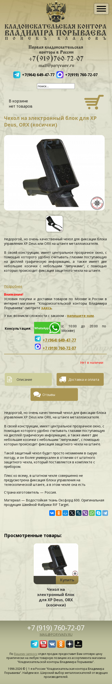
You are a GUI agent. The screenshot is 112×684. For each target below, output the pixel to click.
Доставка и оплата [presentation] (83, 379)
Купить (67, 580)
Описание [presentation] (24, 379)
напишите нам (80, 315)
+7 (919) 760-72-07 (56, 627)
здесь (46, 308)
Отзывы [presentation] (48, 394)
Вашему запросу (25, 654)
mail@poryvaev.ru (56, 634)
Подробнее (13, 286)
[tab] (30, 379)
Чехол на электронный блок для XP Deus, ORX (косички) (56, 597)
